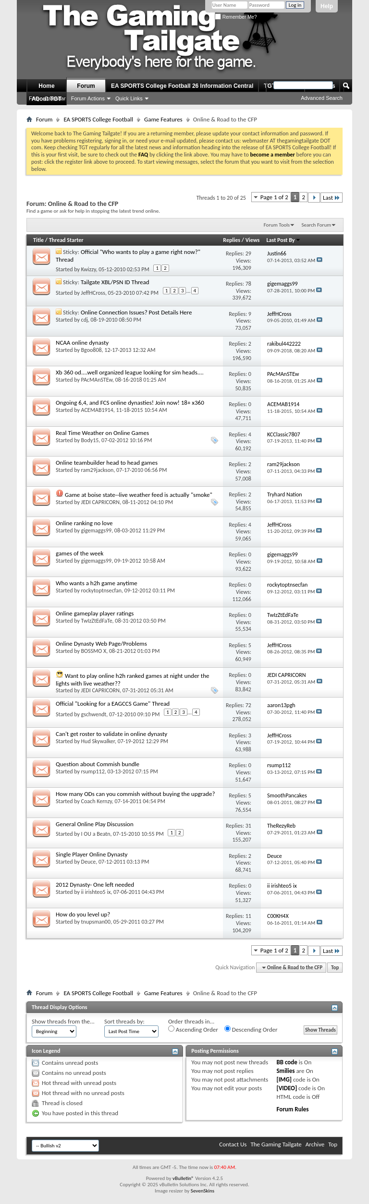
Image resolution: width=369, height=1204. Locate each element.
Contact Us (232, 1144)
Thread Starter (66, 240)
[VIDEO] (286, 1088)
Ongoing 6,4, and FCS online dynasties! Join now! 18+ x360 (130, 402)
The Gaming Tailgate (275, 1144)
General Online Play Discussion (95, 824)
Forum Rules (292, 1109)
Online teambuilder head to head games (107, 462)
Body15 (90, 440)
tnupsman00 (96, 921)
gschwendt (94, 714)
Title (38, 240)
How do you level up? (83, 914)
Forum (86, 86)
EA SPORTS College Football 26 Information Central (182, 86)
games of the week (79, 553)
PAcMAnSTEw (96, 379)
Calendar (55, 98)
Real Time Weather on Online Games (102, 432)
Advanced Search (322, 98)
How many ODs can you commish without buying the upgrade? (135, 793)
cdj (84, 319)
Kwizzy (88, 269)
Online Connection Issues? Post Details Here (136, 312)
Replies (231, 240)
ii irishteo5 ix (96, 892)
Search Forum (317, 225)
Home (46, 86)
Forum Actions (88, 98)
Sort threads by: (124, 1021)
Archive (315, 1144)
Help (326, 6)
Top (335, 967)
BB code (286, 1062)
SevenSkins (202, 1191)
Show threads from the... (63, 1021)
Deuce (88, 861)
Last (331, 197)
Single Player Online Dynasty (91, 854)
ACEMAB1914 (97, 410)
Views (253, 240)
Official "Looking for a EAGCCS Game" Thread (113, 703)
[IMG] (284, 1079)
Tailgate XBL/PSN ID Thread (115, 282)
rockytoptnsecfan (101, 590)
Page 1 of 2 (274, 197)
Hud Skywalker (98, 741)
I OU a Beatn (96, 834)
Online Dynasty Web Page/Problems (101, 643)
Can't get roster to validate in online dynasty (111, 733)
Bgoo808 (91, 350)
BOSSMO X (94, 651)
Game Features (163, 119)
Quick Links (129, 98)
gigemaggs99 (96, 530)
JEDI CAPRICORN (100, 502)
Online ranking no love (84, 523)
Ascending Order (193, 1029)
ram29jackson (97, 470)
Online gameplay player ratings (95, 613)
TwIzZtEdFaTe (96, 620)
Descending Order (251, 1029)
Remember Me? (236, 17)
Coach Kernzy (96, 801)
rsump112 (93, 771)
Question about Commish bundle (97, 764)
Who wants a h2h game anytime (96, 583)
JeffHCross (93, 292)
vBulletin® (183, 1178)
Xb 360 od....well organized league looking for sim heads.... (130, 372)
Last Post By (284, 240)
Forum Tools (277, 225)
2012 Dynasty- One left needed (95, 884)
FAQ (34, 98)
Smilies (285, 1070)
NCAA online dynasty (82, 342)
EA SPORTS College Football (98, 119)
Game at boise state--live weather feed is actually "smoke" (138, 494)
